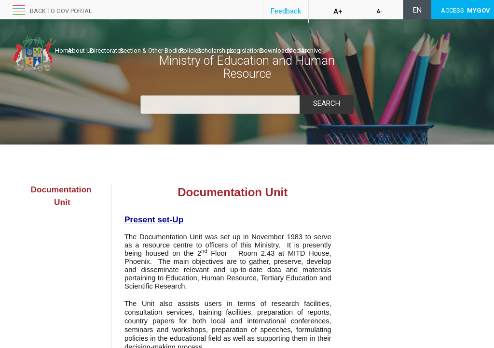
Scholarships (266, 41)
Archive (402, 41)
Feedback (286, 11)
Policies (231, 41)
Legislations (307, 41)
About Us (91, 41)
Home (63, 41)
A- (379, 11)
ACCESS (465, 10)
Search (326, 103)
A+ (338, 11)
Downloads (346, 41)
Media (377, 41)
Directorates (127, 41)
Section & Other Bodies (182, 41)
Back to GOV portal (61, 10)
